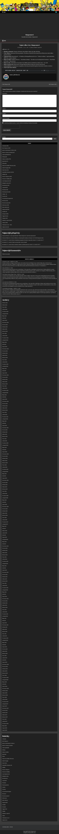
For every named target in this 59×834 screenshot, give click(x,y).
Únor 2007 (4, 719)
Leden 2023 (4, 388)
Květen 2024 (5, 353)
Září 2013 (4, 568)
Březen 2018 (4, 515)
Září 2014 (4, 543)
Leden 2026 (4, 309)
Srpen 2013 (4, 570)
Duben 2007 (4, 714)
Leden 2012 (4, 611)
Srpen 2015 (4, 537)
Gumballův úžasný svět (7, 172)
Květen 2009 (5, 668)
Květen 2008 (5, 690)
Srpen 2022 (4, 399)
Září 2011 (4, 620)
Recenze (4, 200)
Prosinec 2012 (5, 587)
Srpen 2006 (4, 728)
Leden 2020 (4, 467)
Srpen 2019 (4, 478)
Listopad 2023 (5, 366)
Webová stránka (5, 118)
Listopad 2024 (5, 340)
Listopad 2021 (5, 418)
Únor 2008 (4, 697)
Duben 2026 (4, 305)
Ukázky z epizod (6, 220)
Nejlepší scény (5, 183)
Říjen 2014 (4, 541)
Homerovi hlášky (6, 178)
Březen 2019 (4, 489)
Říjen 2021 (4, 421)
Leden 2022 (4, 414)
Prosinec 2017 (5, 522)
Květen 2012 (4, 603)
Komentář (4, 93)
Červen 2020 (5, 456)
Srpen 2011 (4, 622)
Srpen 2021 (4, 425)
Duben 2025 (4, 329)
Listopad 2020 (5, 445)
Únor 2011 (4, 633)
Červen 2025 (5, 324)
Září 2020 (4, 449)
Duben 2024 (4, 355)
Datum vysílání (5, 159)
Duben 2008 (4, 692)
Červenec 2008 (5, 688)
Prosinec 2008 (5, 677)
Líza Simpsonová (6, 181)
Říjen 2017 (4, 526)
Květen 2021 (4, 432)
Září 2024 (4, 344)
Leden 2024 (4, 362)
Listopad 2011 (5, 616)
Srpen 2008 (4, 686)
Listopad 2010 (5, 640)
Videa (3, 222)
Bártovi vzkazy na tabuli (7, 152)
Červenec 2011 (5, 625)
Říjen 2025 (4, 315)
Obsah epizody (5, 191)
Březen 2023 (5, 383)
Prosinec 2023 (5, 364)
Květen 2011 (4, 627)
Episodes (4, 161)
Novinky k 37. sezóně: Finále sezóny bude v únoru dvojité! (14, 242)
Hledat (4, 137)
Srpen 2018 (4, 504)
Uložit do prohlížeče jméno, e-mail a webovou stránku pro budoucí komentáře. (20, 123)
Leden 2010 (4, 657)
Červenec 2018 (5, 506)
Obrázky (4, 189)
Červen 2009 (5, 666)
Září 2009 (4, 660)
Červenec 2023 (5, 375)
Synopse (4, 213)
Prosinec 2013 (5, 561)
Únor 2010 (4, 655)
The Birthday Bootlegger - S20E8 (9, 288)
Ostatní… (4, 194)
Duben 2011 (4, 629)
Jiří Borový (20, 47)
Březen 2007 (5, 717)
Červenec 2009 (5, 664)
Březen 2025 (5, 331)
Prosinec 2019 (5, 469)
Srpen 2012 (4, 596)
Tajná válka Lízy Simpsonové (29, 45)
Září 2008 (4, 684)
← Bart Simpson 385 (5, 84)
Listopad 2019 (5, 471)
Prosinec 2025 (5, 311)
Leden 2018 (4, 519)
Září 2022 (4, 397)
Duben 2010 (4, 651)
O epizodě (4, 187)
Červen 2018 (4, 508)
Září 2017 (4, 528)
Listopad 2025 (5, 313)
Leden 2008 (4, 699)
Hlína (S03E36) (5, 268)
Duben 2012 (4, 605)
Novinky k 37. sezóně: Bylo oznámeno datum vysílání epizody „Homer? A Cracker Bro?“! (21, 244)
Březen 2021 (4, 436)
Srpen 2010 (4, 646)
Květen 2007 (5, 712)
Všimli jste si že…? (6, 224)
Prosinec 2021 (5, 416)
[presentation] (11, 126)
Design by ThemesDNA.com (29, 832)
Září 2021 (4, 423)
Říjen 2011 (4, 618)
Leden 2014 (4, 559)
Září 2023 (4, 370)
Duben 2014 (4, 552)
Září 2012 (4, 594)
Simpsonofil (4, 209)
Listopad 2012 (5, 589)
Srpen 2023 (4, 372)
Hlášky (3, 174)
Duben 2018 (4, 513)
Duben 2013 (4, 579)
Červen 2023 (5, 377)
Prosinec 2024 (5, 337)
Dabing (3, 156)
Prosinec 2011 (5, 614)
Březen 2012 (4, 607)
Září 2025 (4, 318)
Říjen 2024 (4, 342)
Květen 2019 (4, 484)
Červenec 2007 (5, 708)
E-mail (4, 113)
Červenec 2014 (5, 546)
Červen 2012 (4, 600)
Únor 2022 (4, 412)
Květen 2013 (4, 576)
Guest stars (4, 170)
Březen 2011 (4, 631)
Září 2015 (4, 535)
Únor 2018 (4, 517)
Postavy (4, 196)
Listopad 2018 (5, 497)
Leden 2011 (4, 635)
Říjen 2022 (4, 394)
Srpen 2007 (4, 706)
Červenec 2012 (5, 598)
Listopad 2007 (5, 703)
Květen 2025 (4, 326)
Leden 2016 (4, 532)
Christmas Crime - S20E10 (7, 261)
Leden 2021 (4, 440)
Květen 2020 (5, 458)
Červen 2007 (5, 710)
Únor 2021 (4, 438)
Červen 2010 (4, 649)
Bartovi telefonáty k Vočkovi (8, 150)
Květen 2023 (4, 379)
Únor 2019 (4, 491)
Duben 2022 (4, 408)
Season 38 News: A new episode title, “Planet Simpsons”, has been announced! (19, 235)
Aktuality (4, 145)
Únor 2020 (4, 465)
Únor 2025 (4, 333)
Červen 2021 (4, 429)
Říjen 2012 (4, 592)
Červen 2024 (5, 351)
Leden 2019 (4, 493)
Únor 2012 (4, 609)
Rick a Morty (5, 207)
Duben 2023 (4, 381)
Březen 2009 (5, 673)
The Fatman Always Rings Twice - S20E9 (11, 274)
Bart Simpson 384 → (53, 84)
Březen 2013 (4, 581)
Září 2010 (4, 644)
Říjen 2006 (4, 725)
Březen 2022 (5, 410)
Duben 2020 (4, 460)
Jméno (4, 108)
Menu (5, 12)
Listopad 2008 (5, 679)
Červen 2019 (4, 482)
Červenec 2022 (5, 401)
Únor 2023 (4, 386)
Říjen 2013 (4, 565)
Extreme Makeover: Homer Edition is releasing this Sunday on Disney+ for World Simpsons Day (22, 238)
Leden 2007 (4, 721)
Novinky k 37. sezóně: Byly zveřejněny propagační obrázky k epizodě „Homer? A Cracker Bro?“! (23, 240)
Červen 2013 (4, 574)
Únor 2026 (4, 307)
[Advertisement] (29, 23)
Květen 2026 (5, 302)
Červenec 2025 (5, 322)
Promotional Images (6, 198)
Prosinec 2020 (5, 443)
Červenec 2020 (5, 454)
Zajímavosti (4, 227)
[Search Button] (56, 12)
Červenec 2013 (5, 572)
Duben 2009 (4, 671)
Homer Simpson (5, 176)
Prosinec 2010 (5, 638)
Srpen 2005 (4, 730)
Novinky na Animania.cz (29, 259)
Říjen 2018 (4, 500)
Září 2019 (4, 475)
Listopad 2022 (5, 392)
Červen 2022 (5, 403)
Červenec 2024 (5, 348)
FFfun (41, 47)
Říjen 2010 (4, 642)
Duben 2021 (4, 434)
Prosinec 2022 (5, 390)
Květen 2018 (4, 511)
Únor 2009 (4, 675)
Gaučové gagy (5, 167)
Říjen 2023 (4, 368)
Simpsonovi (29, 5)
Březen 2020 (5, 462)
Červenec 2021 (5, 427)
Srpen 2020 (4, 451)
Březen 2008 (5, 695)
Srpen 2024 (4, 346)
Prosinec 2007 (5, 701)
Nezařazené (5, 185)
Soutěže (4, 211)
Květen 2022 (4, 405)
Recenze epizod (5, 202)
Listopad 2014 (5, 539)
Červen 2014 (4, 548)
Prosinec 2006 (5, 723)
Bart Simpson (5, 148)
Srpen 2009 (4, 662)
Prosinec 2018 (5, 495)
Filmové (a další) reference (8, 165)
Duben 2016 (4, 530)
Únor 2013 (4, 583)
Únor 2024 (4, 359)
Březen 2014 (4, 554)
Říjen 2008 (4, 682)
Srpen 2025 (4, 320)
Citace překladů (5, 154)
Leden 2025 (4, 335)
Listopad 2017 (5, 524)
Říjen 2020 (4, 447)
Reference (4, 205)
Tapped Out (4, 216)
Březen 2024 (5, 357)
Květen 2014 (4, 550)
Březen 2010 (4, 653)
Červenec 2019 (5, 480)
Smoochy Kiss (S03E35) (7, 282)
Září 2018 (4, 502)
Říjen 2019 (4, 473)
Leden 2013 (4, 585)
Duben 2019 (4, 486)
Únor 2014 (4, 557)
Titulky (3, 218)
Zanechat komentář (34, 47)
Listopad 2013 (5, 563)
